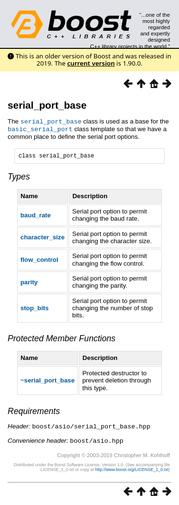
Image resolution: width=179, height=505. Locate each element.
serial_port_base (47, 105)
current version (91, 63)
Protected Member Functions (62, 339)
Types (19, 177)
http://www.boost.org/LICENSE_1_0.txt (131, 469)
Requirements (34, 411)
